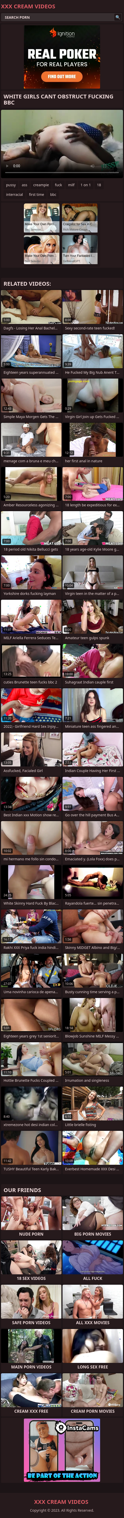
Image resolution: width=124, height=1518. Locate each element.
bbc (53, 194)
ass (24, 184)
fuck (58, 184)
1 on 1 (86, 184)
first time (36, 194)
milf (71, 184)
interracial (14, 194)
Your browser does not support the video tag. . (62, 144)
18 (99, 184)
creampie (41, 184)
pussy (11, 184)
